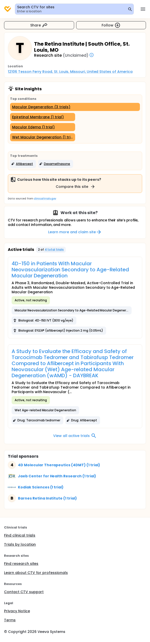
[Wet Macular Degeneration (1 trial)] (42, 137)
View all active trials (75, 436)
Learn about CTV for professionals (36, 572)
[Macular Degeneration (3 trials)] (75, 107)
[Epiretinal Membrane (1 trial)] (42, 117)
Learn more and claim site (75, 232)
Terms (10, 620)
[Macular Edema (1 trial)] (42, 127)
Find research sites (21, 563)
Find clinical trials (19, 535)
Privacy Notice (17, 611)
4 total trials (54, 249)
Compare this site (76, 186)
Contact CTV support (24, 591)
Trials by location (20, 544)
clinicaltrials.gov (45, 198)
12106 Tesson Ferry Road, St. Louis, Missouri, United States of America (70, 71)
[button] (23, 164)
